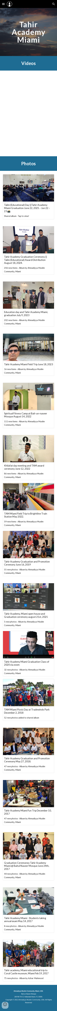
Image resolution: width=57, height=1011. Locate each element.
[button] (3, 4)
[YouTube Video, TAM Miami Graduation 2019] (28, 134)
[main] (28, 32)
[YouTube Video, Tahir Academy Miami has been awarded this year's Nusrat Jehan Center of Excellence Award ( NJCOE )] (28, 91)
